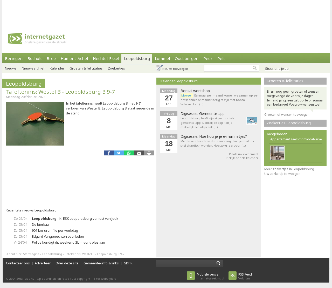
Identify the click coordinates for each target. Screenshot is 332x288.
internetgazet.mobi (210, 276)
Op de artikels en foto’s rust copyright (63, 278)
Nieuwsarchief (33, 68)
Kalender (57, 68)
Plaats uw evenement (243, 154)
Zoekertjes (116, 68)
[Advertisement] (166, 11)
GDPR (128, 263)
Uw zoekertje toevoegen (282, 174)
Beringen (14, 58)
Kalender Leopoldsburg (179, 81)
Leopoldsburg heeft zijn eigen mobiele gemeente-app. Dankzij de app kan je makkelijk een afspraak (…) (207, 122)
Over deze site (67, 263)
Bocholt (34, 58)
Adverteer (43, 263)
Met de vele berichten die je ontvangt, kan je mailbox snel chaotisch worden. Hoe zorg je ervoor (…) (217, 143)
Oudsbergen (186, 58)
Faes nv (29, 278)
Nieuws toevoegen (175, 69)
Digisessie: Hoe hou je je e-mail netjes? (214, 136)
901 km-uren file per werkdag (55, 230)
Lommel (162, 58)
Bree (51, 58)
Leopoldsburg (137, 58)
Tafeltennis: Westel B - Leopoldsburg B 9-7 (60, 91)
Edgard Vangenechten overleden (58, 236)
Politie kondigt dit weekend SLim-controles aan (68, 242)
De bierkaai (41, 224)
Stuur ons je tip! (277, 68)
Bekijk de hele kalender (242, 158)
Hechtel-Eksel (106, 58)
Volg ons (245, 276)
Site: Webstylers (105, 278)
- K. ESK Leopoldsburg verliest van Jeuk (75, 218)
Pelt (221, 58)
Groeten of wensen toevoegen (286, 114)
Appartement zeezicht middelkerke (296, 139)
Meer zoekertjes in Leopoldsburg (289, 169)
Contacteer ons (18, 263)
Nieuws (11, 68)
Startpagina (31, 254)
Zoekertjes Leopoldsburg (289, 122)
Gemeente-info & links (101, 263)
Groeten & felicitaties (86, 68)
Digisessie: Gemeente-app (203, 113)
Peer (207, 58)
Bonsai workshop (195, 90)
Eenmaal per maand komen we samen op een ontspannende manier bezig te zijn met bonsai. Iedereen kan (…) (220, 99)
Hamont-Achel (74, 58)
